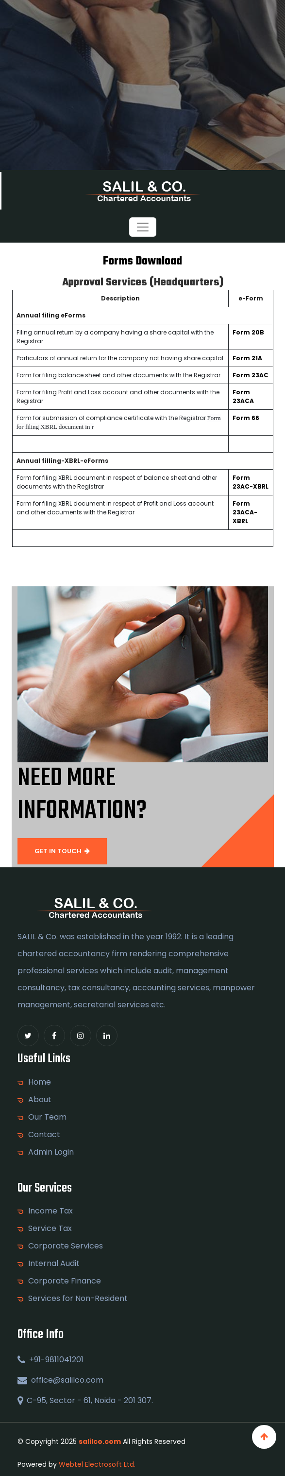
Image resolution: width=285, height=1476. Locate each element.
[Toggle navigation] (142, 227)
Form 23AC (250, 375)
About (39, 1100)
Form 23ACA (243, 396)
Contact (44, 1135)
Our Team (47, 1117)
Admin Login (51, 1152)
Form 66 (246, 418)
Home (39, 1082)
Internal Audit (54, 1263)
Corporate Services (65, 1246)
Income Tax (50, 1211)
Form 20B (248, 332)
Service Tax (50, 1228)
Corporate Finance (64, 1281)
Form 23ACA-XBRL (245, 512)
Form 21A (247, 358)
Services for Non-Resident (78, 1298)
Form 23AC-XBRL (250, 482)
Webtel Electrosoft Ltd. (97, 1464)
